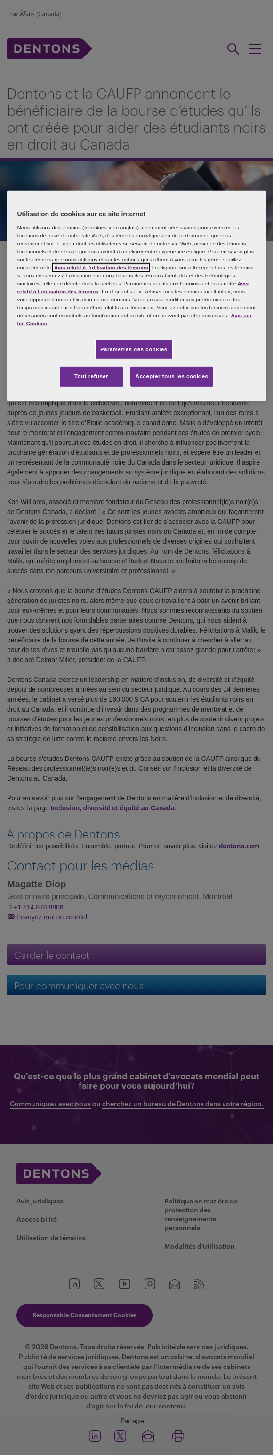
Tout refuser (91, 376)
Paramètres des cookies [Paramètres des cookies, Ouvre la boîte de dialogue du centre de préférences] (134, 349)
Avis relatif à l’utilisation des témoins (101, 267)
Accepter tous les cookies (172, 376)
